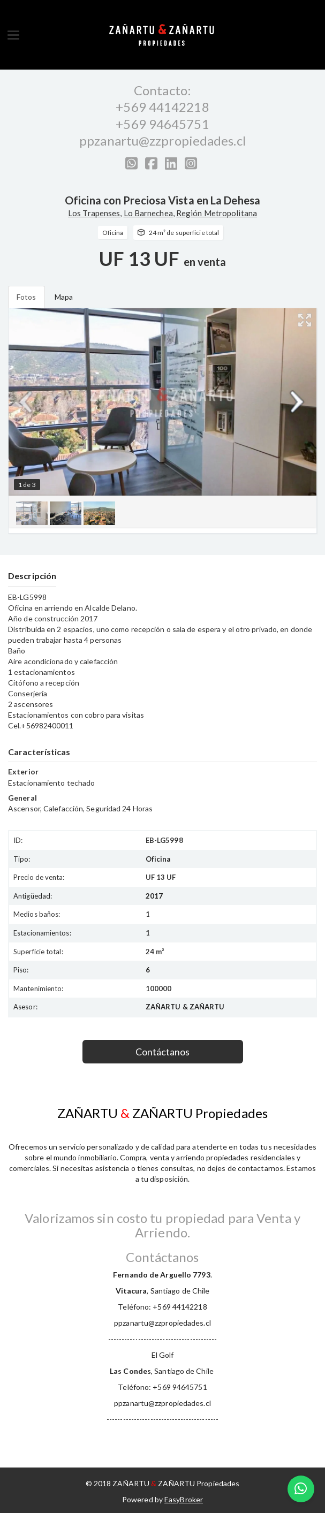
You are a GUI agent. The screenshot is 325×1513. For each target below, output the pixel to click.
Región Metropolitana (216, 213)
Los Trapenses (94, 213)
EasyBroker (183, 1499)
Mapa (64, 296)
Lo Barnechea (148, 213)
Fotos (26, 296)
